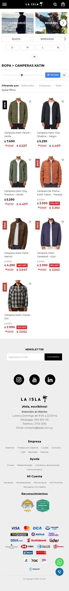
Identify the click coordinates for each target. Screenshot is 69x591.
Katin (59, 85)
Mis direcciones (23, 482)
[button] (55, 4)
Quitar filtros (9, 89)
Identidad (32, 452)
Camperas (45, 85)
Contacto (56, 447)
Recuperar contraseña (35, 487)
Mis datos (8, 482)
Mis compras (40, 482)
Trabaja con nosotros (27, 447)
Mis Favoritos (56, 482)
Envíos (10, 465)
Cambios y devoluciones (47, 465)
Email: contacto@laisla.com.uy (34, 427)
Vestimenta (27, 85)
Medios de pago (24, 465)
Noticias (44, 452)
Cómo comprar (34, 469)
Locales (44, 447)
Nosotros (10, 447)
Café (23, 452)
